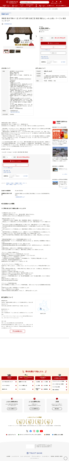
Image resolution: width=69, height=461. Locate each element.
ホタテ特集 (46, 385)
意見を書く (57, 408)
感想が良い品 (4, 389)
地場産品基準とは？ (20, 196)
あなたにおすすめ (29, 5)
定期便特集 (46, 389)
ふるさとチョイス (12, 434)
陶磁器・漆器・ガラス (20, 183)
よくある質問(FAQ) (34, 408)
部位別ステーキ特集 (38, 389)
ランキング (22, 5)
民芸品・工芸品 (10, 183)
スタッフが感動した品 (23, 385)
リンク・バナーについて (25, 456)
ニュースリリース (15, 456)
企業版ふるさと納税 (58, 434)
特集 (36, 5)
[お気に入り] (65, 458)
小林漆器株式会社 (8, 23)
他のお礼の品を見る (15, 112)
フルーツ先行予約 (22, 389)
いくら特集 (46, 381)
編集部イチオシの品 (22, 381)
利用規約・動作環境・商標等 (56, 456)
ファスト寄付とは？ (46, 49)
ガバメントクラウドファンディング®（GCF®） (31, 434)
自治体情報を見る (17, 331)
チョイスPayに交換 (56, 386)
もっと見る (64, 174)
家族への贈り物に (56, 389)
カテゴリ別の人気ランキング (7, 381)
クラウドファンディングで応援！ (59, 381)
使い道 (42, 6)
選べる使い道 (44, 56)
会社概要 (8, 456)
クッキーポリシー (45, 456)
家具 (15, 184)
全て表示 (63, 61)
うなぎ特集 (38, 381)
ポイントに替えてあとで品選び (58, 384)
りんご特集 (38, 385)
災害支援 (48, 434)
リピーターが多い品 (5, 385)
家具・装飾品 (9, 184)
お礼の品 (6, 6)
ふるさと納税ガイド (12, 408)
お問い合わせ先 (45, 58)
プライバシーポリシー (36, 456)
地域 (15, 6)
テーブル (20, 184)
